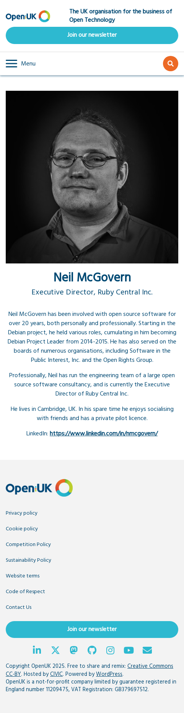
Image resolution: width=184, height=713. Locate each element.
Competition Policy (28, 544)
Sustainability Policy (28, 560)
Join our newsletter (92, 35)
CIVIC (56, 674)
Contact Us (18, 607)
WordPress (109, 674)
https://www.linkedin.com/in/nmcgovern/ (104, 434)
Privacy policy (21, 513)
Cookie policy (22, 529)
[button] (21, 63)
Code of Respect (25, 591)
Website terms (22, 576)
